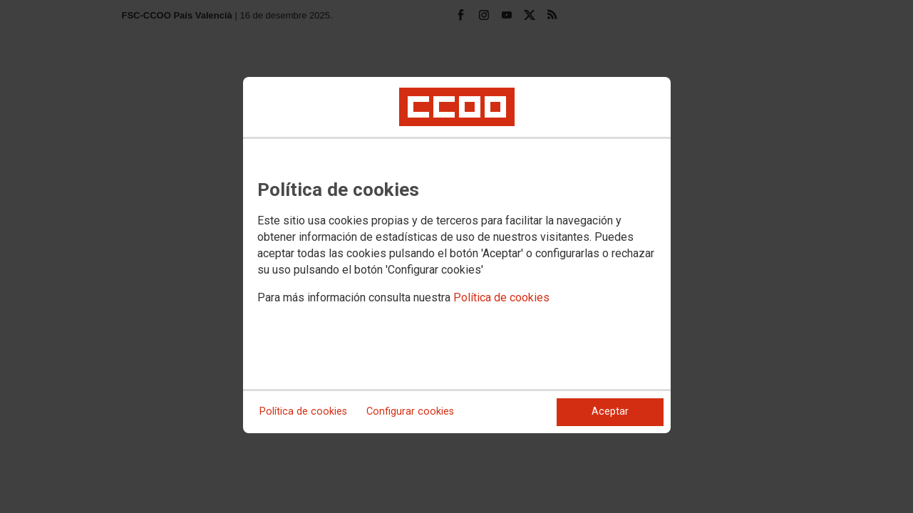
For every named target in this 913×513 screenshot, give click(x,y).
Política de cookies (501, 297)
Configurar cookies (410, 411)
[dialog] (457, 255)
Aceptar (610, 411)
